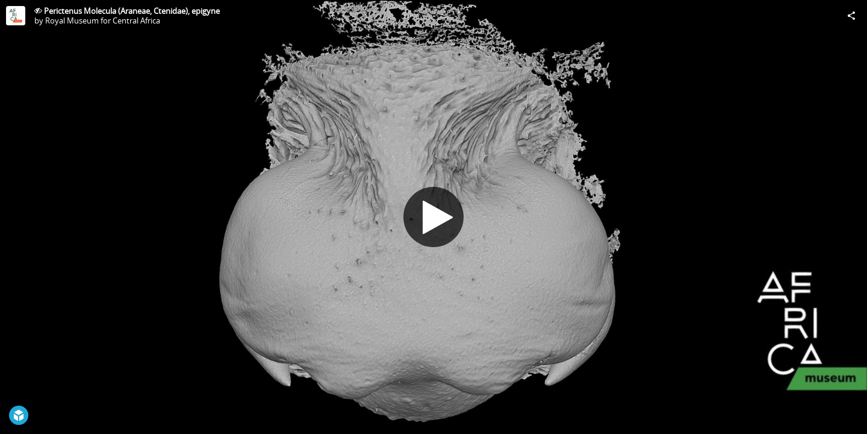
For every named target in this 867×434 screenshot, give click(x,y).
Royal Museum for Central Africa (102, 20)
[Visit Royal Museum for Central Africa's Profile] (15, 15)
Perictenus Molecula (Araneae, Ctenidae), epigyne (132, 10)
